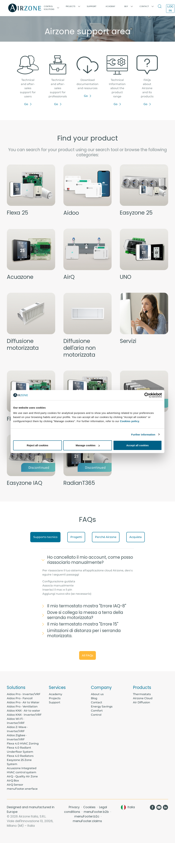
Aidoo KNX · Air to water (23, 710)
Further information (143, 434)
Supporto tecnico (45, 537)
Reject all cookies (37, 445)
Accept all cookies (137, 445)
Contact (96, 702)
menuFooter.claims (87, 821)
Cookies (89, 807)
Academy (55, 694)
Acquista (135, 537)
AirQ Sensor (15, 784)
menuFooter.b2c (87, 816)
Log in (170, 8)
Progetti (76, 537)
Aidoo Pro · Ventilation (22, 706)
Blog (94, 698)
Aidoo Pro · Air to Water (23, 702)
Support (91, 6)
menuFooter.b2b (97, 812)
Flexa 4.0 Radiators (20, 755)
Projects (54, 698)
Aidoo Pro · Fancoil (19, 698)
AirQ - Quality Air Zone (22, 776)
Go (26, 104)
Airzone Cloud (142, 698)
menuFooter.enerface (22, 788)
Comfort (97, 710)
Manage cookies (88, 445)
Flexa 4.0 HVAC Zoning (23, 743)
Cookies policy (129, 421)
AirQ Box (13, 780)
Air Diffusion (141, 702)
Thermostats (142, 694)
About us (97, 694)
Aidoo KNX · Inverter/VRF (24, 714)
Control (96, 714)
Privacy (74, 807)
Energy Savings (101, 706)
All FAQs (87, 655)
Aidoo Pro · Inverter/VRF (23, 694)
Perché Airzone (105, 537)
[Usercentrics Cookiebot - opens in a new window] (147, 395)
